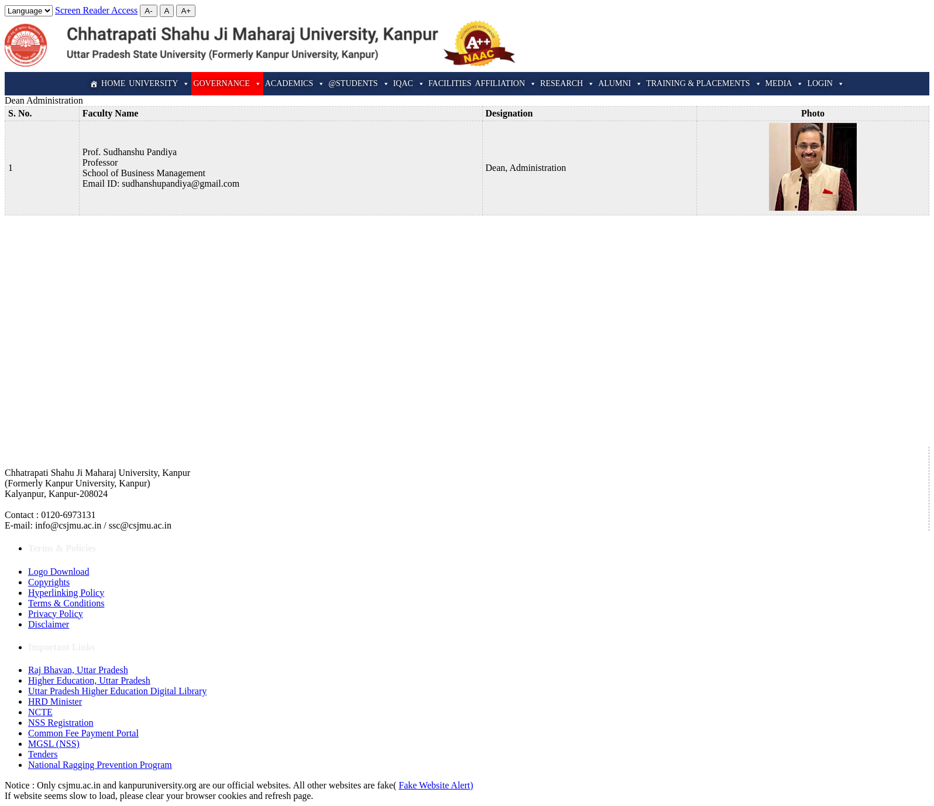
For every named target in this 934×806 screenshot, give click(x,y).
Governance (227, 83)
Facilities (450, 83)
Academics (295, 83)
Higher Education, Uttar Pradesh (89, 680)
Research (567, 83)
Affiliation (506, 83)
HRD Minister (55, 701)
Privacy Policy (55, 614)
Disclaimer (48, 624)
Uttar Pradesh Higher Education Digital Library (117, 691)
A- (148, 10)
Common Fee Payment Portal (83, 733)
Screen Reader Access (96, 10)
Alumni (620, 83)
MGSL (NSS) (54, 744)
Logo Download (58, 572)
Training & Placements (703, 83)
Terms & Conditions (66, 603)
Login (825, 83)
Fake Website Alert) (436, 785)
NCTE (40, 712)
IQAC (409, 83)
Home (113, 83)
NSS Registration (61, 723)
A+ (186, 10)
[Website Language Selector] (29, 10)
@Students (358, 83)
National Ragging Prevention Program (100, 765)
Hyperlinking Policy (66, 593)
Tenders (42, 754)
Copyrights (49, 582)
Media (784, 83)
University (159, 83)
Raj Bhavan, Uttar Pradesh (78, 670)
